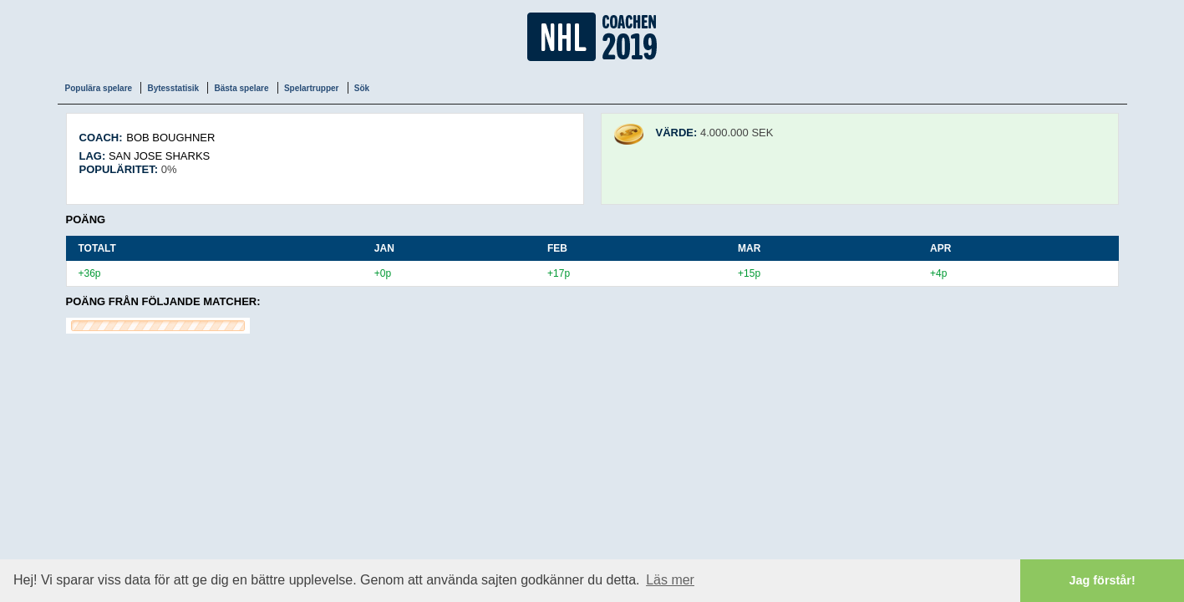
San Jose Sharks (159, 156)
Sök (361, 88)
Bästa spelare (241, 88)
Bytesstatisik (173, 88)
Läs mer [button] (670, 580)
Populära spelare (99, 88)
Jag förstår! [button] (1103, 580)
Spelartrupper (311, 88)
